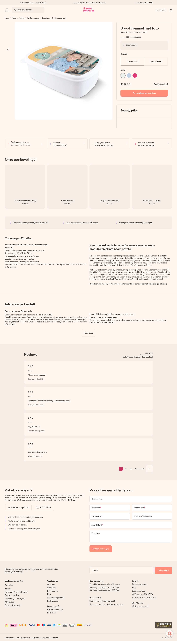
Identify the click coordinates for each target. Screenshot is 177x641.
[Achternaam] (152, 507)
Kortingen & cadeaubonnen (16, 591)
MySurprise (9, 601)
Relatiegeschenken (140, 583)
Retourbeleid (52, 590)
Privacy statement (23, 637)
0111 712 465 (95, 597)
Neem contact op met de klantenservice (106, 603)
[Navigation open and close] (7, 10)
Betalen (8, 588)
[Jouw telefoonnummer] (152, 515)
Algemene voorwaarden (40, 637)
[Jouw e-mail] (109, 515)
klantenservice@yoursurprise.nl (102, 600)
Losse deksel (132, 61)
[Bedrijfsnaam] (130, 498)
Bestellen (9, 584)
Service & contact (12, 604)
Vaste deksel (156, 61)
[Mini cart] (169, 9)
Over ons (51, 583)
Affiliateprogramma (55, 597)
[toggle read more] (88, 332)
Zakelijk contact (138, 590)
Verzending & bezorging (15, 598)
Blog (49, 593)
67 (143, 468)
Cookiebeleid (9, 637)
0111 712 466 (137, 602)
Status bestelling (12, 594)
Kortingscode (52, 600)
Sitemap (55, 637)
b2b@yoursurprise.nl (20, 507)
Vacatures (51, 587)
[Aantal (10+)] (130, 524)
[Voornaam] (109, 507)
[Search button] (15, 10)
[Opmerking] (130, 535)
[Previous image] (8, 49)
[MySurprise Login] (161, 9)
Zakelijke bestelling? (161, 84)
